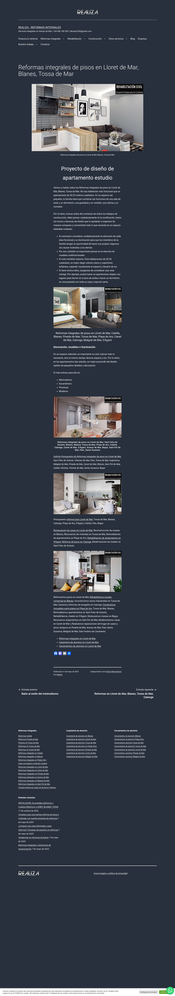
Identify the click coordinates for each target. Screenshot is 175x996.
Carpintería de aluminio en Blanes (79, 736)
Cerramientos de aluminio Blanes (127, 736)
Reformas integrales (51, 38)
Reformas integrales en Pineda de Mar (33, 774)
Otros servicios (116, 38)
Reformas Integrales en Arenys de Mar (33, 777)
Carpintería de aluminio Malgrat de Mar (82, 757)
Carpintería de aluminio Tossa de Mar (81, 743)
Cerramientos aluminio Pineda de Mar (129, 753)
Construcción (95, 38)
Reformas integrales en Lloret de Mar (77, 638)
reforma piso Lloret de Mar (80, 519)
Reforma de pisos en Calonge (76, 541)
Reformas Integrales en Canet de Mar (33, 770)
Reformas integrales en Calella (30, 753)
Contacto (45, 44)
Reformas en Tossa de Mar (29, 746)
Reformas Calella (25, 736)
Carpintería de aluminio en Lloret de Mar (79, 642)
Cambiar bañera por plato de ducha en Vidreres (37, 788)
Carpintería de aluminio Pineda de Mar (81, 750)
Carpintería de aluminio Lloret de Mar (81, 753)
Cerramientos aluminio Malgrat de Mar (129, 757)
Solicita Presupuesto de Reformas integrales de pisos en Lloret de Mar (87, 456)
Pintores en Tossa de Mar (28, 743)
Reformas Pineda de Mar (28, 739)
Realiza (59, 675)
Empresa (142, 38)
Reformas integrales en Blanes (30, 757)
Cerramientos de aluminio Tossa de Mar (130, 746)
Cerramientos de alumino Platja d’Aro (129, 739)
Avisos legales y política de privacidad (110, 873)
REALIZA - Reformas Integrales (39, 27)
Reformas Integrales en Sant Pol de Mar (34, 784)
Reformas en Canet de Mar (29, 750)
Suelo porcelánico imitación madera (32, 763)
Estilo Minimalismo (114, 672)
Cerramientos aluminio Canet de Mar (129, 743)
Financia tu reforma (28, 38)
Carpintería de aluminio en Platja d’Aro (81, 746)
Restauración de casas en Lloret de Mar (73, 530)
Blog (132, 38)
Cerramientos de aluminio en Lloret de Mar (80, 646)
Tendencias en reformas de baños (33, 837)
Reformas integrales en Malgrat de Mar (34, 781)
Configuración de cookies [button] (148, 992)
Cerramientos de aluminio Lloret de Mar (130, 750)
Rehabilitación (75, 38)
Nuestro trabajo (26, 44)
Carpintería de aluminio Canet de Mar (81, 739)
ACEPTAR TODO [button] (165, 992)
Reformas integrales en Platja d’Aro (32, 760)
